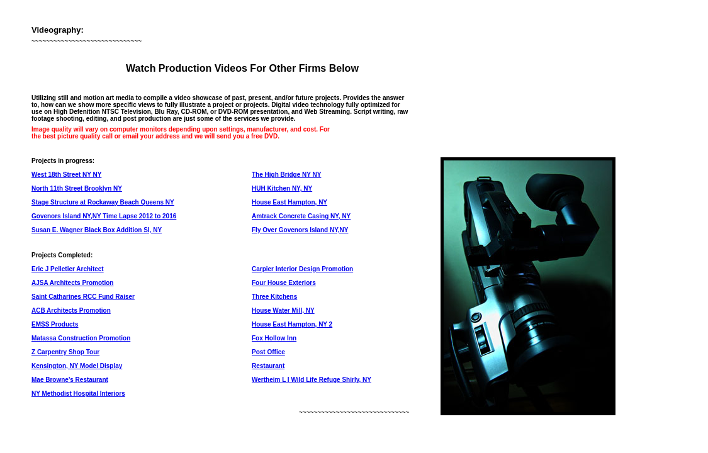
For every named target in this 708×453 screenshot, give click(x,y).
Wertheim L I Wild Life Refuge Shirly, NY (311, 379)
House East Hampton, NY (289, 202)
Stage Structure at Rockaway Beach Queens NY (102, 202)
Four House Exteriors (284, 282)
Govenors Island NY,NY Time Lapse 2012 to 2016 (103, 216)
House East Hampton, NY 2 (292, 324)
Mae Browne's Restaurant (69, 379)
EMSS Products (54, 324)
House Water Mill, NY (283, 310)
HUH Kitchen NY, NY (282, 188)
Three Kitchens (274, 296)
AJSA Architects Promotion (72, 282)
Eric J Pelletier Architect (67, 269)
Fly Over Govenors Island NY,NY (300, 229)
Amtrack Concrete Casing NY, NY (301, 216)
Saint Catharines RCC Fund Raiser (83, 296)
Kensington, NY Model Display (76, 365)
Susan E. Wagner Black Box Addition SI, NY (96, 229)
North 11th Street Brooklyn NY (76, 188)
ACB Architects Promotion (71, 310)
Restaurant (268, 365)
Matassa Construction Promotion (80, 338)
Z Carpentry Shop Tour (65, 352)
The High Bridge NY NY (286, 174)
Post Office (268, 352)
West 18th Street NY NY (66, 174)
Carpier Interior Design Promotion (302, 269)
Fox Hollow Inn (274, 338)
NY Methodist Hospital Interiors (78, 393)
